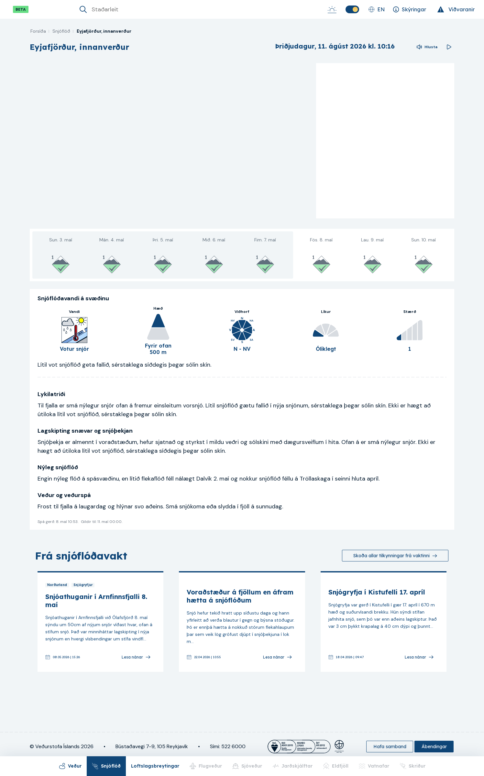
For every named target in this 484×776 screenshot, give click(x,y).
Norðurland (57, 585)
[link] (100, 621)
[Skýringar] (409, 9)
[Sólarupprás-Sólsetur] (332, 9)
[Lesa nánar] (136, 657)
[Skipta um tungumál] (376, 9)
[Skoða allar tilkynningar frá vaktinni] (395, 555)
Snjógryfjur (83, 585)
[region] (170, 140)
